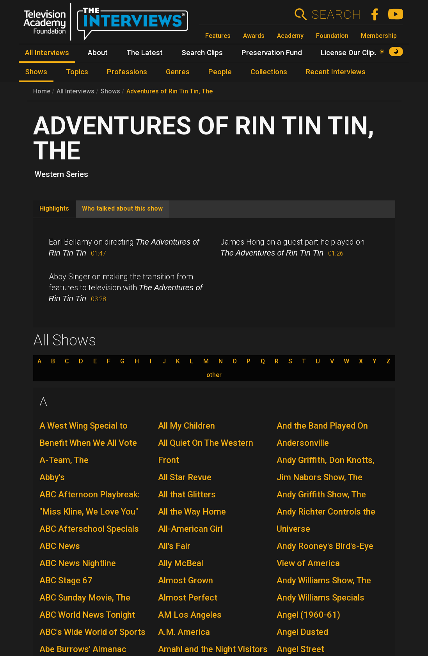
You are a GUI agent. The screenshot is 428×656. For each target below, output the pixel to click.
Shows (110, 91)
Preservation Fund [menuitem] (272, 52)
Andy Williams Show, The (324, 580)
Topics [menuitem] (77, 72)
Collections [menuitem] (268, 72)
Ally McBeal (180, 563)
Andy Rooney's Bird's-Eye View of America (325, 554)
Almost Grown (185, 580)
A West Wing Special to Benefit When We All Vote (88, 434)
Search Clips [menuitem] (202, 52)
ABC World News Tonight (87, 615)
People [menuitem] (220, 72)
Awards (254, 35)
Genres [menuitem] (178, 72)
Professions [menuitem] (127, 72)
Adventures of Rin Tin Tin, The (169, 91)
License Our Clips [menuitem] (349, 52)
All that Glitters (187, 494)
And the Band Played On (322, 426)
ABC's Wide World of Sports (92, 632)
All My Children (186, 426)
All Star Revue (184, 477)
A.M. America (184, 632)
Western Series (61, 174)
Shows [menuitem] (36, 72)
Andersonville (303, 443)
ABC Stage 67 (65, 580)
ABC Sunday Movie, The (84, 597)
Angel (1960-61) (308, 615)
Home (41, 91)
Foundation (332, 35)
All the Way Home (192, 512)
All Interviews (75, 91)
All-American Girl (190, 529)
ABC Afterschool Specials (89, 529)
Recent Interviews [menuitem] (336, 72)
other (214, 375)
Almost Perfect (187, 597)
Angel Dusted (302, 632)
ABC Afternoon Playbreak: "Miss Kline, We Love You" (89, 503)
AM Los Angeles (190, 615)
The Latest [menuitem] (144, 52)
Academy (290, 35)
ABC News (59, 546)
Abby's (52, 477)
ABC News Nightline (77, 563)
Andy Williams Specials (320, 597)
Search (336, 14)
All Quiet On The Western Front (205, 451)
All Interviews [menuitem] (47, 52)
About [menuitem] (98, 52)
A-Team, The (64, 460)
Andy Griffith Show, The (321, 494)
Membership (379, 35)
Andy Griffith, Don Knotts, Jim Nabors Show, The (326, 468)
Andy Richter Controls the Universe (326, 520)
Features (218, 35)
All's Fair (174, 546)
